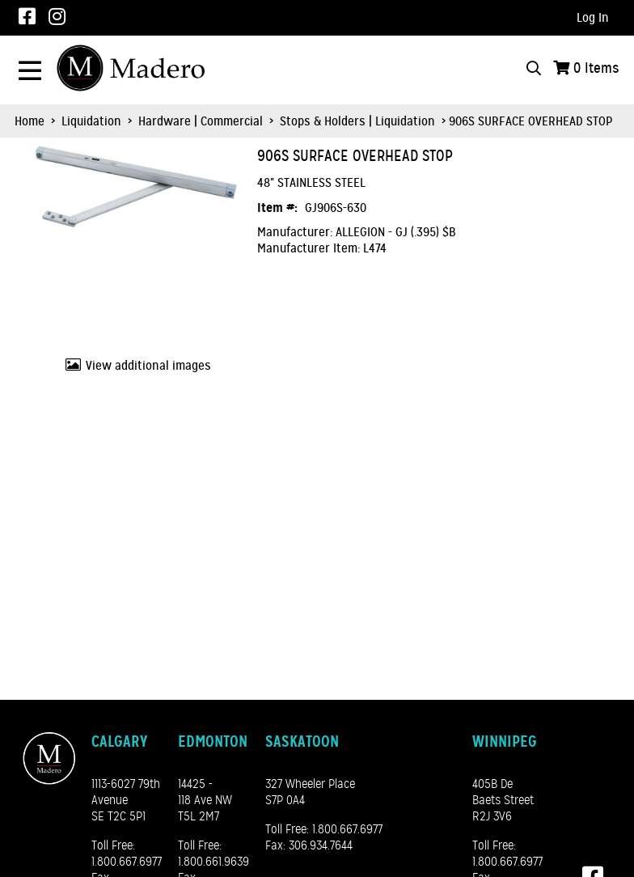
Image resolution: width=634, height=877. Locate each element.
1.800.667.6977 (126, 862)
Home (29, 121)
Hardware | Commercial (200, 121)
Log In (593, 18)
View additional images (148, 366)
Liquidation (91, 121)
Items (596, 68)
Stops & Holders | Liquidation (357, 121)
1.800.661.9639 (213, 862)
